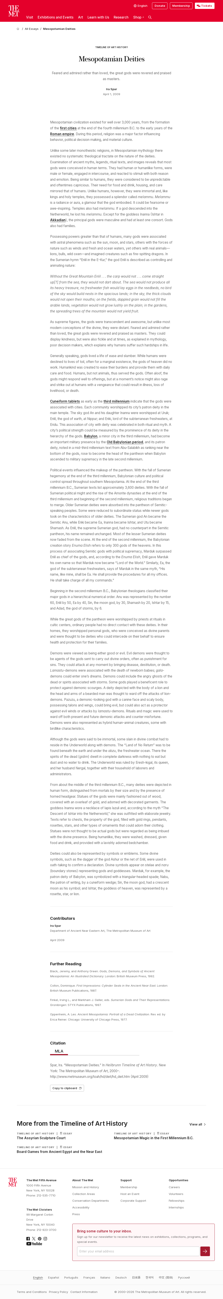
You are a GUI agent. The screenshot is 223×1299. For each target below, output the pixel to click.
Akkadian (58, 220)
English (38, 1277)
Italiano (105, 1277)
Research (121, 17)
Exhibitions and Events (55, 17)
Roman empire (62, 134)
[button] (150, 17)
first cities (68, 128)
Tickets (206, 5)
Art (80, 17)
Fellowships (176, 1200)
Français (89, 1277)
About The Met (82, 1180)
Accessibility (80, 1207)
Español (53, 1277)
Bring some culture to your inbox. (104, 1231)
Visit (29, 17)
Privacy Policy (58, 1292)
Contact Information (84, 1292)
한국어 (150, 1277)
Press (76, 1214)
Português (71, 1277)
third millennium (116, 401)
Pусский (184, 1277)
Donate (160, 5)
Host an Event (129, 1194)
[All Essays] (32, 28)
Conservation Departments (90, 1200)
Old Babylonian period (125, 442)
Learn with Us (98, 17)
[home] (18, 28)
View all (197, 1124)
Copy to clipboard (67, 1088)
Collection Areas (83, 1194)
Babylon (90, 436)
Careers (174, 1187)
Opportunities (178, 1180)
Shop (138, 17)
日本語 (136, 1277)
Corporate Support (133, 1200)
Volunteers (176, 1194)
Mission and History (85, 1187)
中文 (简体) (166, 1277)
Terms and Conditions (32, 1292)
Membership (181, 5)
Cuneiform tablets (65, 401)
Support (126, 1180)
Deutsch (121, 1277)
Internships (176, 1207)
